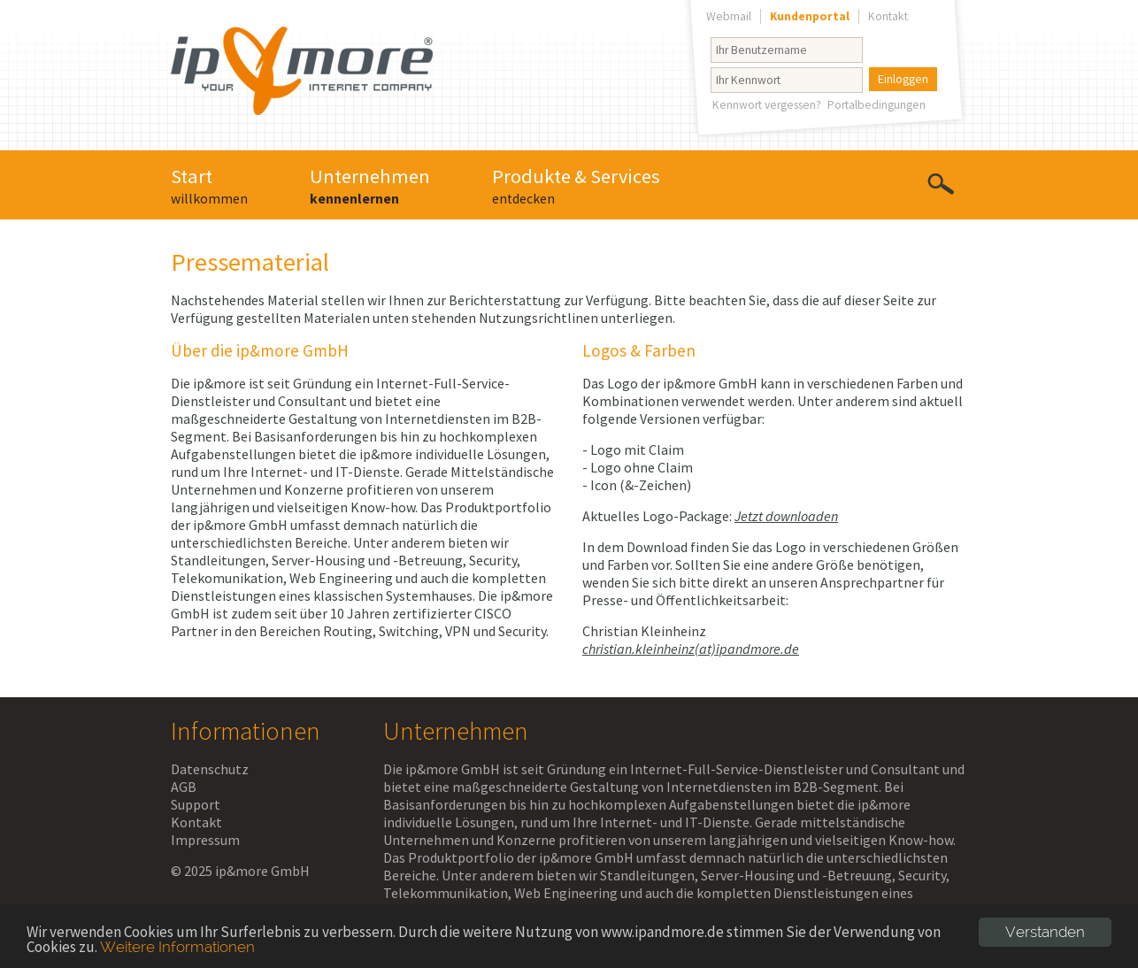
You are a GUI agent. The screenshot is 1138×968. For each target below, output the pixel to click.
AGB (183, 786)
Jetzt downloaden (786, 516)
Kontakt (196, 822)
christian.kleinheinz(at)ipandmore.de (690, 648)
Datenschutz (210, 769)
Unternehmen (370, 185)
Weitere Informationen (177, 947)
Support (195, 804)
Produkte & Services (576, 185)
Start (209, 185)
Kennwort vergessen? (766, 104)
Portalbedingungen (876, 104)
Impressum (205, 840)
